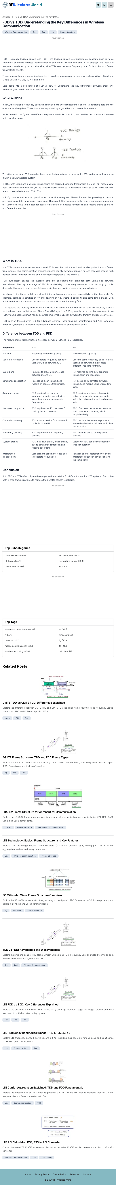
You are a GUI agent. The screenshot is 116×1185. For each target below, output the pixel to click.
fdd (43, 32)
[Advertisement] (58, 47)
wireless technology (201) (17, 651)
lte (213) (63, 646)
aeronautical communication (50, 827)
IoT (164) (63, 566)
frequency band (21, 1048)
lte (52, 32)
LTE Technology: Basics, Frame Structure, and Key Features (40, 840)
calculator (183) (66, 651)
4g (6, 773)
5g (6, 910)
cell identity (47, 1157)
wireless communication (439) (20, 629)
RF (22, 5)
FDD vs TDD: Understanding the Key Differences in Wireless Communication (37, 17)
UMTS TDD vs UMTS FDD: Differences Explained (33, 702)
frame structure (67, 32)
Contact (87, 1174)
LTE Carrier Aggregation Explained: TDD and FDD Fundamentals (42, 1087)
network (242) (12, 640)
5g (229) (63, 640)
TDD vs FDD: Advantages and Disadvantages (31, 949)
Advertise (74, 1174)
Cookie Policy (59, 1174)
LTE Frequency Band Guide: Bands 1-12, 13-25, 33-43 (36, 1032)
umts (7, 718)
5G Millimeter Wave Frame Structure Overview (32, 895)
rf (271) (8, 635)
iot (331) (63, 629)
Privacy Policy (42, 1174)
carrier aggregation (22, 1103)
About (28, 1174)
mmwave (17, 910)
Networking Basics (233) (71, 561)
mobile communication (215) (19, 646)
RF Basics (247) (13, 561)
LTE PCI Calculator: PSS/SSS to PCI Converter (31, 1142)
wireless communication (16, 32)
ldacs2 (8, 827)
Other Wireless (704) (15, 555)
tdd (34, 32)
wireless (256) (66, 635)
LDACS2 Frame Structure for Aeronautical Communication (39, 812)
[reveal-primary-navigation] (111, 5)
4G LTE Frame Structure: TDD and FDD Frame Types (35, 757)
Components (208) (14, 566)
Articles (6, 17)
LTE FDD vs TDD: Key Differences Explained (30, 1004)
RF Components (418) (69, 555)
